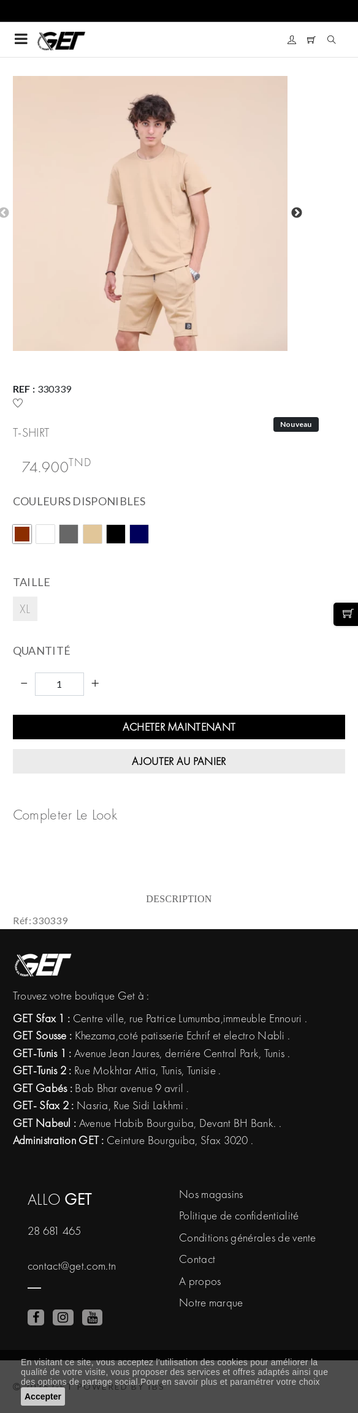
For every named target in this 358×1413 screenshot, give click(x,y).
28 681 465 (55, 1230)
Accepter (43, 1396)
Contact (197, 1259)
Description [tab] (178, 899)
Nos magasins (211, 1194)
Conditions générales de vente (247, 1237)
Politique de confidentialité (239, 1215)
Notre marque (211, 1302)
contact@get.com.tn (72, 1265)
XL (25, 608)
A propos (200, 1281)
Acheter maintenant (179, 727)
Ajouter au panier (179, 761)
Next (297, 213)
